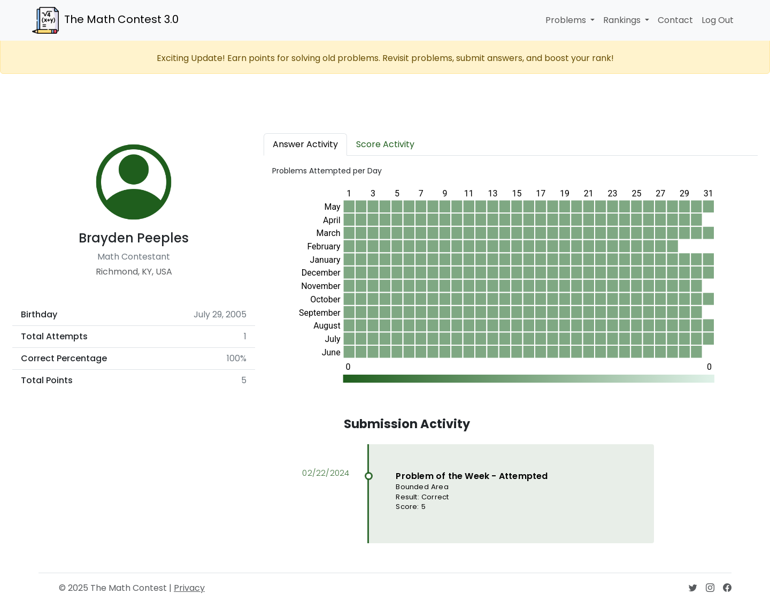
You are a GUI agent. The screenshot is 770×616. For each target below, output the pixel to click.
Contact (675, 20)
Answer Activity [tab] (305, 144)
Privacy (189, 588)
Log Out (718, 20)
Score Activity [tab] (385, 144)
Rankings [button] (623, 20)
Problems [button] (566, 20)
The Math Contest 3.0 (105, 20)
